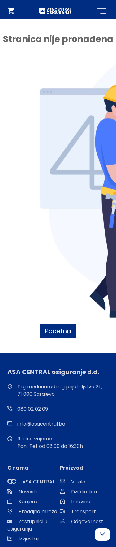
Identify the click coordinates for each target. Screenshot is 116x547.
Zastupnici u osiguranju (27, 525)
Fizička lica (84, 491)
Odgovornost (87, 521)
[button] (102, 534)
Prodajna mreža (38, 511)
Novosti (28, 491)
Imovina (80, 501)
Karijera (28, 501)
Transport (83, 511)
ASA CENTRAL (38, 481)
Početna (58, 331)
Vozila (78, 481)
